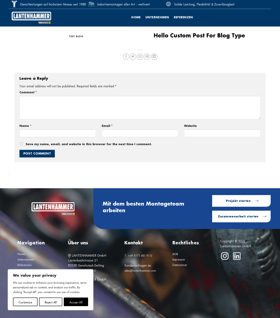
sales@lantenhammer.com (140, 270)
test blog (76, 36)
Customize (25, 302)
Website (190, 126)
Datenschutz (179, 265)
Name (25, 126)
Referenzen (183, 17)
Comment (28, 92)
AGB (175, 254)
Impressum (178, 259)
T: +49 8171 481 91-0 (138, 255)
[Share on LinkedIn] (154, 56)
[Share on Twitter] (133, 56)
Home (136, 17)
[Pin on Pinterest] (147, 56)
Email (107, 126)
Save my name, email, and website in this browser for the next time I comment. (89, 144)
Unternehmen (157, 17)
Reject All (51, 302)
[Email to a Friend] (140, 56)
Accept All (76, 302)
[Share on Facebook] (126, 56)
